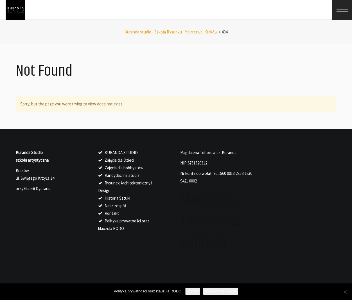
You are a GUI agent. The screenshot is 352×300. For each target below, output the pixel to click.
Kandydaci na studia (122, 175)
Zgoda (193, 291)
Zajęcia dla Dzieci (119, 160)
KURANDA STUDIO (121, 152)
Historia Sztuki (117, 198)
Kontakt (112, 213)
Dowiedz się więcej (220, 291)
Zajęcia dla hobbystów (124, 167)
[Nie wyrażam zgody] (345, 292)
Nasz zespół (115, 205)
